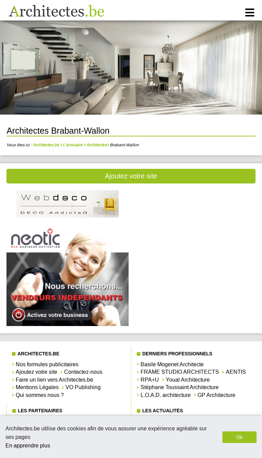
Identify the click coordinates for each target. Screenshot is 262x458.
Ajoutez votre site (131, 176)
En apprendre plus (27, 445)
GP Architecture (216, 395)
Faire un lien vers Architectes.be (54, 379)
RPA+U (150, 379)
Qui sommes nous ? (40, 395)
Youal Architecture (188, 379)
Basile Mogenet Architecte (172, 364)
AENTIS (236, 371)
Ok (239, 437)
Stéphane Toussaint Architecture (180, 387)
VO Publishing (83, 387)
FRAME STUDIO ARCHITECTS (180, 371)
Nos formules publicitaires (47, 364)
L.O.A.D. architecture (166, 395)
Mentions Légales (37, 387)
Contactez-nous (83, 371)
